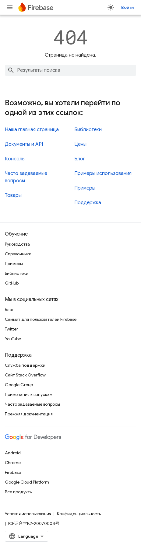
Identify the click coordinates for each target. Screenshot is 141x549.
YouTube (13, 338)
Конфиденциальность (79, 513)
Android (13, 453)
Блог (79, 159)
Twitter (11, 329)
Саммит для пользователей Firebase (40, 319)
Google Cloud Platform (27, 482)
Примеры (84, 188)
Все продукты (19, 492)
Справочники (18, 254)
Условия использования (28, 513)
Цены (80, 144)
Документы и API (24, 144)
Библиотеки (88, 130)
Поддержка (87, 203)
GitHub (12, 283)
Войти (127, 7)
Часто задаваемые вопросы (32, 404)
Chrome (13, 462)
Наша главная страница (32, 130)
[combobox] (70, 70)
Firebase (13, 472)
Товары (13, 195)
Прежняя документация (29, 414)
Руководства (17, 244)
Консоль (15, 159)
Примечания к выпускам (28, 394)
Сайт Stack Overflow (25, 375)
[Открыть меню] (10, 7)
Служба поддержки (25, 365)
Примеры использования (103, 173)
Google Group (19, 384)
